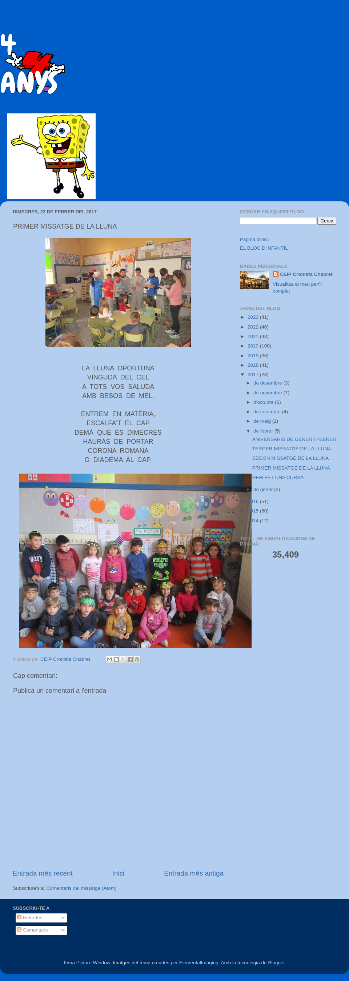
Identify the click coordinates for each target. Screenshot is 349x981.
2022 (254, 327)
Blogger (276, 962)
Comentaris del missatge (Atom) (82, 888)
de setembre (267, 411)
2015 (254, 511)
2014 (254, 520)
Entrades (30, 917)
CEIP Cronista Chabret (306, 274)
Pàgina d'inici (254, 239)
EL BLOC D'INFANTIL (264, 248)
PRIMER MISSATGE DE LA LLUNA (291, 468)
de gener (263, 489)
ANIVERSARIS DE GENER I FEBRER (294, 439)
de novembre (268, 392)
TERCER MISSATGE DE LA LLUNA (291, 448)
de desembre (268, 383)
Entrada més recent (43, 873)
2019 (254, 355)
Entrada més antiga (194, 873)
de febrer (263, 431)
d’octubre (264, 402)
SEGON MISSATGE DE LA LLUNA (290, 458)
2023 (254, 317)
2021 (254, 336)
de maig (262, 421)
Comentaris (32, 930)
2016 (254, 501)
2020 (254, 346)
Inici (118, 873)
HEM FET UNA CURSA (278, 477)
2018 (254, 365)
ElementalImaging (198, 962)
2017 (254, 374)
